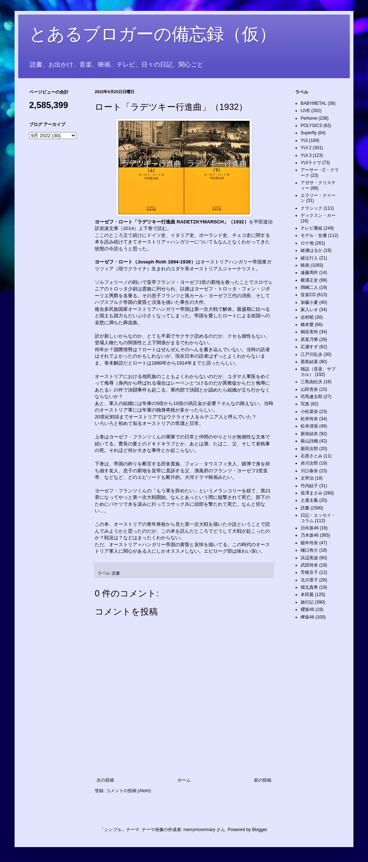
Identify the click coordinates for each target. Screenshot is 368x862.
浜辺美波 (309, 557)
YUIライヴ (311, 162)
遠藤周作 (309, 272)
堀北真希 (309, 587)
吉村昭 (307, 317)
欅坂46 (307, 617)
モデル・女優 (314, 235)
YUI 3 (306, 155)
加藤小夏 (309, 302)
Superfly (309, 132)
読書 (116, 573)
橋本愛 (307, 324)
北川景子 (309, 580)
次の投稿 (105, 780)
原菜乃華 (309, 339)
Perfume (309, 118)
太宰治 (307, 478)
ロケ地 (307, 243)
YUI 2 (306, 147)
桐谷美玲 (309, 331)
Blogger (259, 829)
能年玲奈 (309, 542)
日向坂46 (309, 528)
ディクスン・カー (318, 215)
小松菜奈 (309, 411)
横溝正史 (309, 280)
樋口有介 (309, 550)
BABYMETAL (313, 103)
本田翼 (307, 594)
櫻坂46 (307, 609)
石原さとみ (311, 455)
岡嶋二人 (309, 287)
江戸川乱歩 (311, 354)
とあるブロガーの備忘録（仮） (153, 34)
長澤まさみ (311, 493)
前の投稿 (262, 780)
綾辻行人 (309, 258)
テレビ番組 (311, 228)
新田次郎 (309, 448)
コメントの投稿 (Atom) (128, 790)
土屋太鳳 (309, 500)
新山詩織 (309, 441)
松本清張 (309, 426)
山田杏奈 (309, 389)
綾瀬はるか (311, 250)
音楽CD (308, 294)
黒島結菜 (309, 361)
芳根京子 (309, 572)
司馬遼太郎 (311, 396)
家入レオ (309, 309)
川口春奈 (309, 470)
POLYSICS (311, 125)
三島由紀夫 (311, 381)
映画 (305, 265)
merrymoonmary (199, 829)
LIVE (305, 110)
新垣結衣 (309, 433)
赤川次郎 (309, 463)
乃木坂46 (309, 535)
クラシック (311, 208)
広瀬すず (309, 346)
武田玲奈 (309, 565)
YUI (304, 140)
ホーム (184, 780)
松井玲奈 (309, 418)
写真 (305, 403)
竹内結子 (309, 485)
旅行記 (307, 602)
